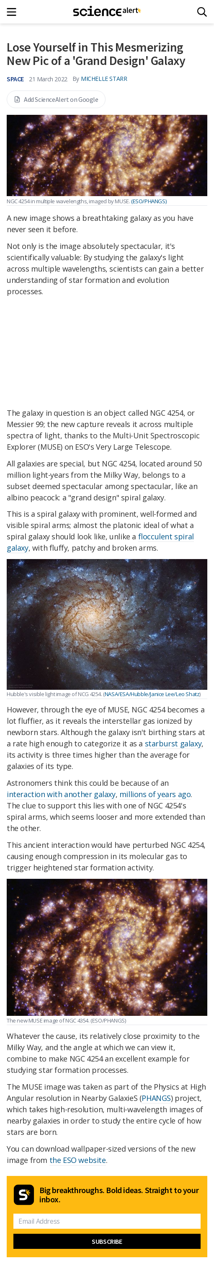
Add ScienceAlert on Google (56, 99)
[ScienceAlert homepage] (107, 11)
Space (15, 79)
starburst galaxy (173, 743)
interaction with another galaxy (61, 794)
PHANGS (156, 1098)
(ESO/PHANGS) (148, 201)
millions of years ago (155, 794)
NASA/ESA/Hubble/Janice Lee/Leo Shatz (152, 694)
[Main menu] (14, 12)
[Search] (202, 12)
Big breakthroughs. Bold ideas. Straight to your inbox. (119, 1195)
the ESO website (77, 1160)
